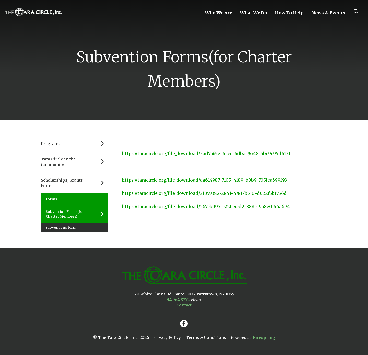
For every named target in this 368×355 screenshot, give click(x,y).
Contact (184, 305)
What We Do (253, 13)
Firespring (264, 337)
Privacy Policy (167, 337)
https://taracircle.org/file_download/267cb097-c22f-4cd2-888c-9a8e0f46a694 (206, 206)
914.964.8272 (178, 299)
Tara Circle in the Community (74, 161)
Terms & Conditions (206, 337)
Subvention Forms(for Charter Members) (77, 214)
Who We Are (218, 13)
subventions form (61, 227)
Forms (51, 199)
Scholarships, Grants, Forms (74, 182)
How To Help (289, 13)
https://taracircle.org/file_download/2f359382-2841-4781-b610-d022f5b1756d (204, 193)
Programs (74, 143)
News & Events (328, 13)
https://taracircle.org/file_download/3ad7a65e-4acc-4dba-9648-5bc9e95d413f (206, 153)
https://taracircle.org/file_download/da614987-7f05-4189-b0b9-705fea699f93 (204, 180)
